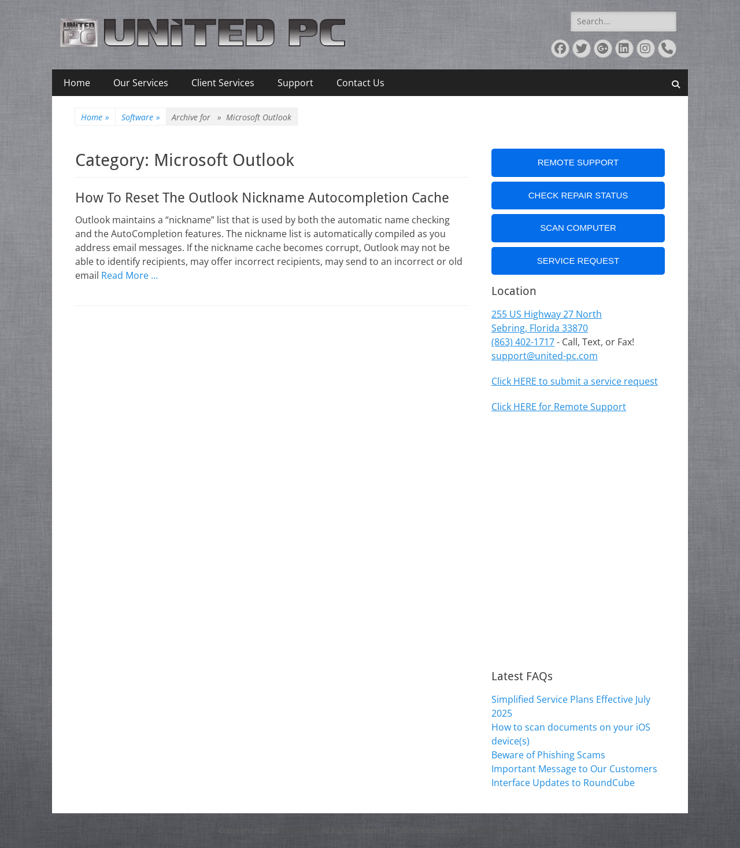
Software (140, 117)
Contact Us (360, 82)
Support (295, 82)
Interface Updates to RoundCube (563, 782)
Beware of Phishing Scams (548, 755)
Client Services (222, 82)
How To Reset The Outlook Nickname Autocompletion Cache (262, 198)
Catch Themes (494, 830)
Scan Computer (578, 228)
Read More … (129, 275)
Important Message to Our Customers (574, 768)
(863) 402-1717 (522, 341)
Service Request (578, 261)
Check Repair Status (578, 195)
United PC (298, 830)
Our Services (140, 82)
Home (77, 82)
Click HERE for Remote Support (558, 406)
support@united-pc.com (544, 355)
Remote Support (578, 162)
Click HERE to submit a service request (574, 381)
